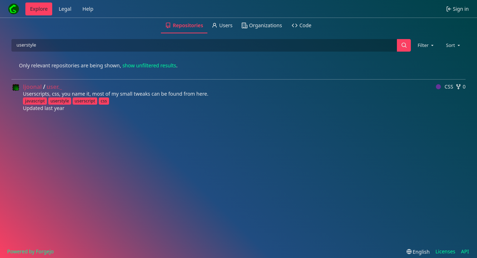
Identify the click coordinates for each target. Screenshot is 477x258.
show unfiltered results (149, 65)
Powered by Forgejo (30, 251)
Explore (39, 8)
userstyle (59, 101)
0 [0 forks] (461, 86)
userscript (85, 101)
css (104, 101)
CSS (444, 86)
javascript (35, 101)
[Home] (14, 9)
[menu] (418, 251)
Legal (65, 8)
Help (88, 8)
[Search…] (403, 45)
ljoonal (32, 86)
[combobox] (426, 45)
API (465, 251)
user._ (54, 86)
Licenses (446, 251)
